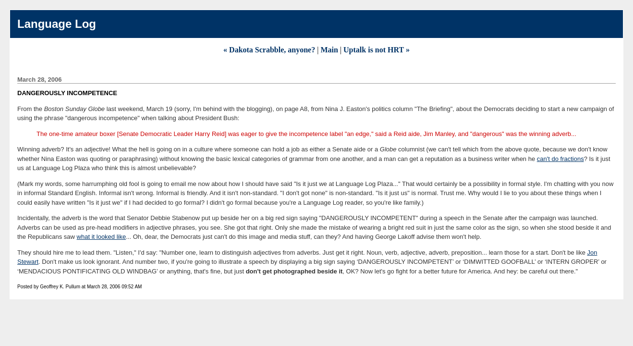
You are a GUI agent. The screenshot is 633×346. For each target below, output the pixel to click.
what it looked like (101, 236)
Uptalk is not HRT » (376, 50)
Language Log (56, 23)
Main (329, 50)
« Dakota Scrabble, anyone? (269, 50)
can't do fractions (560, 158)
